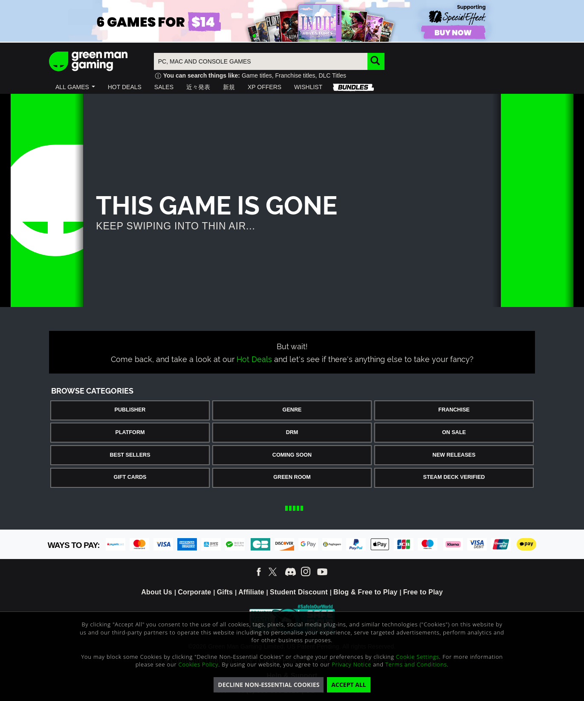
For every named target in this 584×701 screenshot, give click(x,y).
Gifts (225, 592)
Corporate (194, 592)
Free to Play (423, 592)
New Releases (454, 455)
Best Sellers (130, 455)
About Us (156, 592)
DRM (292, 432)
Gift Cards (130, 477)
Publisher (130, 410)
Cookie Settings (417, 656)
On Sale (454, 432)
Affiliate (251, 592)
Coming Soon (292, 455)
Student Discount (299, 592)
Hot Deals (254, 358)
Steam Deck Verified (454, 477)
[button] (75, 87)
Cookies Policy (199, 664)
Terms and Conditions (416, 664)
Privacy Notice (351, 664)
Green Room (291, 477)
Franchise (453, 410)
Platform (130, 432)
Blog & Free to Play (365, 592)
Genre (292, 410)
